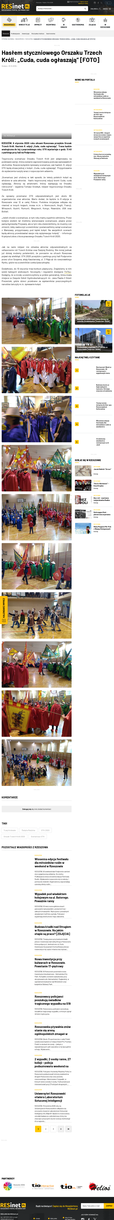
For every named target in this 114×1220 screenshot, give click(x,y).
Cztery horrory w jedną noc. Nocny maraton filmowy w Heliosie (102, 135)
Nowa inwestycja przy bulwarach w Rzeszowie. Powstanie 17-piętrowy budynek (50, 938)
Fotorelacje (82, 265)
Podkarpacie (15, 33)
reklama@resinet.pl (7, 1186)
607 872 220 (8, 1184)
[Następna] (61, 1096)
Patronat (54, 1194)
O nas (38, 1185)
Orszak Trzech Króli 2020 (14, 812)
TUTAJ (67, 247)
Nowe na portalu (85, 79)
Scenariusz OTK (38, 812)
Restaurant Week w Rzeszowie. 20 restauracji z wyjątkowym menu (103, 338)
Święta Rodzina (28, 806)
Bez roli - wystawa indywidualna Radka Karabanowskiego (102, 445)
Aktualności (98, 100)
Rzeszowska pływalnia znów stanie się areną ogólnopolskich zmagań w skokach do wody (53, 999)
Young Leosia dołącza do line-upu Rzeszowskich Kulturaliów (102, 107)
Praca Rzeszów (71, 1194)
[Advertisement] (93, 174)
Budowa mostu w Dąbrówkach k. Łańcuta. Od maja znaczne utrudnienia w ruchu (104, 352)
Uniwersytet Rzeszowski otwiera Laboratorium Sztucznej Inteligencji (50, 1064)
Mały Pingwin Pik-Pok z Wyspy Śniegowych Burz (102, 474)
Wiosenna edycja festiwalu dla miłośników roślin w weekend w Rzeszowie (51, 838)
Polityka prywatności (70, 1185)
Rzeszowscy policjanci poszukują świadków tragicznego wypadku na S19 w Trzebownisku (53, 973)
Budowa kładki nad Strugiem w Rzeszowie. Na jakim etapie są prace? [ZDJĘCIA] (53, 904)
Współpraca (55, 1190)
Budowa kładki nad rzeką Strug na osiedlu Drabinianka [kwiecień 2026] (93, 291)
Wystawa (97, 412)
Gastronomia (50, 33)
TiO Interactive (108, 1209)
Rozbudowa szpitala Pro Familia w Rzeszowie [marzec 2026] (92, 319)
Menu (107, 9)
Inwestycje (25, 33)
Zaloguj (96, 9)
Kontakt (39, 1194)
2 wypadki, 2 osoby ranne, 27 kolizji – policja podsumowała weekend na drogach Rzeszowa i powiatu (53, 1031)
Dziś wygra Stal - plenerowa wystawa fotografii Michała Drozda (102, 460)
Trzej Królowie (10, 806)
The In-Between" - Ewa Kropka (101, 430)
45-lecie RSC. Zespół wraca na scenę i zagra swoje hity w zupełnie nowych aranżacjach (102, 121)
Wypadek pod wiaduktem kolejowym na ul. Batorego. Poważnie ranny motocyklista (52, 875)
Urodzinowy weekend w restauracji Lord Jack (102, 390)
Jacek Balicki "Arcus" (102, 414)
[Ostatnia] (68, 1096)
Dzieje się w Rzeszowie (88, 405)
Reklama (53, 1185)
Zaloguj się (26, 785)
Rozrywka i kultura (38, 33)
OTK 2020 (45, 806)
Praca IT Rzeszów (39, 1199)
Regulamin (69, 1190)
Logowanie (40, 1190)
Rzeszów (6, 33)
